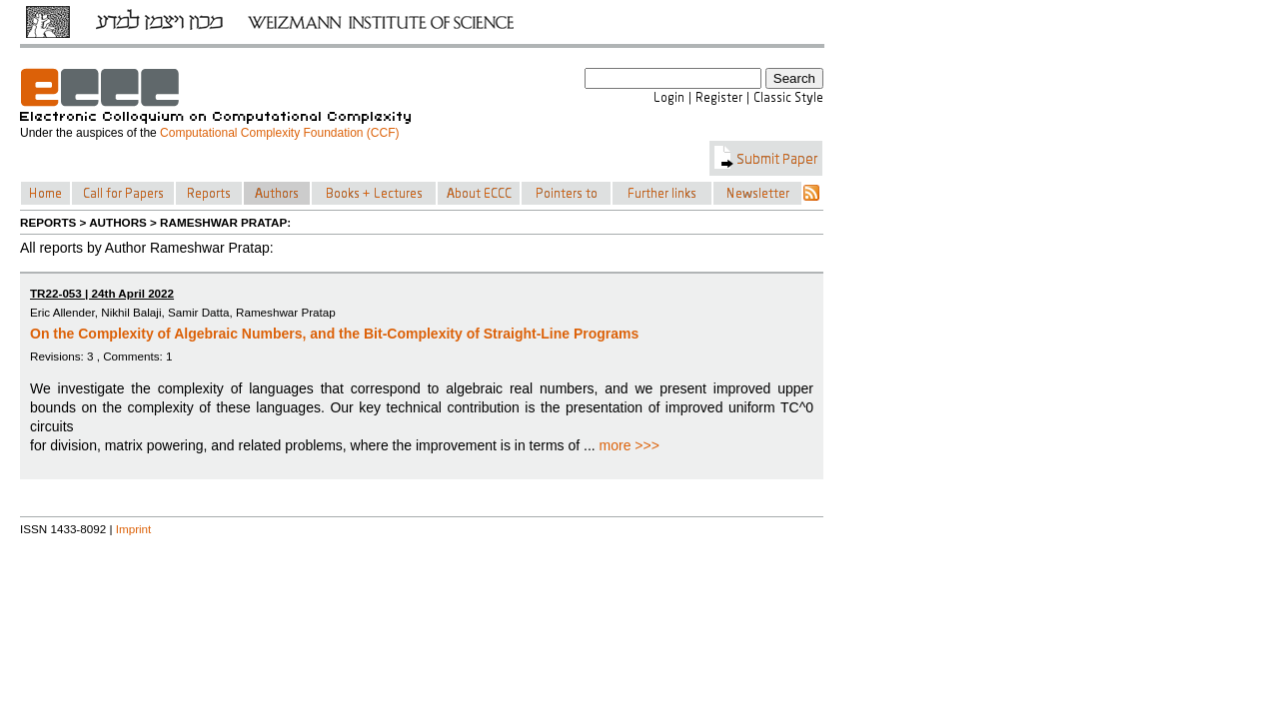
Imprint (134, 528)
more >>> (629, 445)
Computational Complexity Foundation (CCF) (279, 133)
